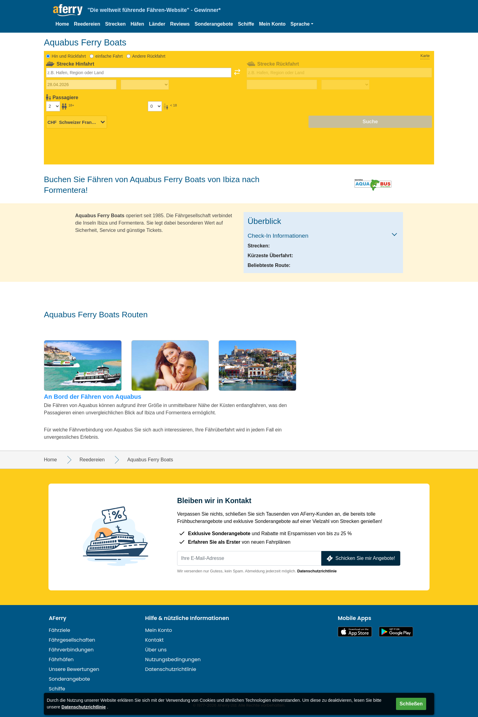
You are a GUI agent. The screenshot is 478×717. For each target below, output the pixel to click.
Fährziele (59, 630)
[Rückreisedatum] (282, 84)
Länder (157, 24)
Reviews (180, 24)
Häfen (137, 24)
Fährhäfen (61, 659)
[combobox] (138, 72)
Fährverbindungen (71, 649)
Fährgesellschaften (72, 639)
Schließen (411, 703)
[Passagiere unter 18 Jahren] (155, 106)
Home (62, 24)
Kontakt (154, 639)
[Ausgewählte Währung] (76, 122)
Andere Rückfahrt (148, 56)
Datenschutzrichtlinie (317, 571)
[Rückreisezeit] (345, 85)
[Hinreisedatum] (81, 84)
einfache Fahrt (109, 56)
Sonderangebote (213, 24)
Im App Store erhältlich (355, 632)
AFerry (57, 618)
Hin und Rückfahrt (69, 56)
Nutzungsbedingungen (173, 659)
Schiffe (246, 24)
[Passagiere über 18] (53, 106)
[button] (302, 24)
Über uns (156, 649)
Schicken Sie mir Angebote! (360, 558)
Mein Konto (272, 24)
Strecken (115, 24)
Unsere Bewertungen (74, 669)
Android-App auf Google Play (396, 632)
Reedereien (87, 24)
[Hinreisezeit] (145, 85)
